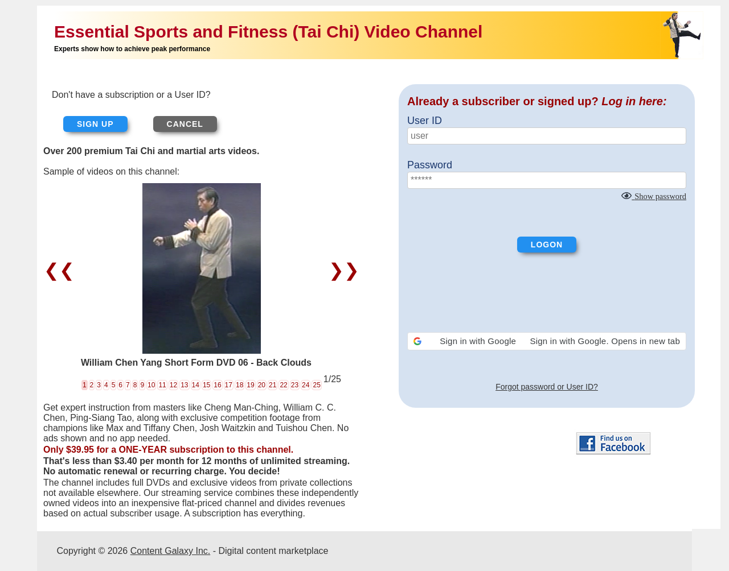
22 (283, 385)
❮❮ (62, 270)
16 (217, 385)
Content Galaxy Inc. (170, 551)
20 (261, 385)
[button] (546, 341)
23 (294, 385)
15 (206, 385)
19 (250, 385)
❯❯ (341, 270)
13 (184, 385)
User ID (424, 120)
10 (151, 385)
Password (429, 165)
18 (239, 385)
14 (195, 385)
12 (173, 385)
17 (228, 385)
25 (316, 385)
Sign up (95, 124)
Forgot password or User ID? (546, 386)
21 (272, 385)
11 (162, 385)
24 (305, 385)
